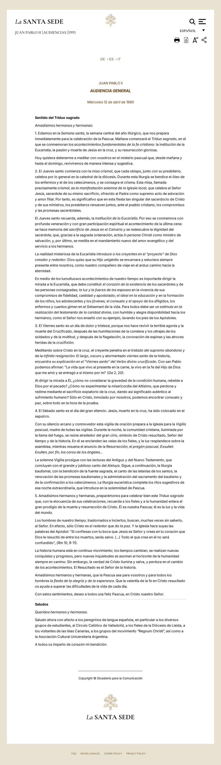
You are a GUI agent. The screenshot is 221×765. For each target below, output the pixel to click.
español (189, 31)
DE (102, 59)
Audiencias (55, 32)
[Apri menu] (201, 21)
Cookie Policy (113, 753)
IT (119, 59)
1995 (72, 32)
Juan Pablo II (28, 32)
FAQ (73, 753)
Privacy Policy (135, 753)
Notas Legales (90, 753)
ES (111, 59)
